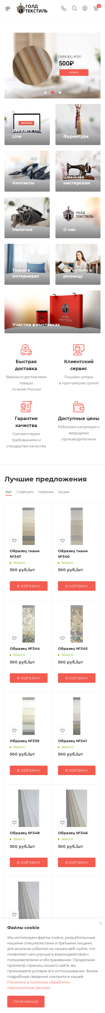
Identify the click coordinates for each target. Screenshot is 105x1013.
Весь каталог (98, 479)
